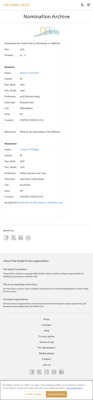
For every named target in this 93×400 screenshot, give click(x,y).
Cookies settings (34, 394)
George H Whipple (29, 149)
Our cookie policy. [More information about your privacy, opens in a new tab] (74, 388)
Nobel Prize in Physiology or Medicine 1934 (40, 202)
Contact (46, 325)
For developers (46, 347)
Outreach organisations (15, 299)
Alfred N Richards (29, 73)
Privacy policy (46, 336)
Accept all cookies (56, 394)
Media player (46, 353)
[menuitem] (46, 319)
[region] (46, 390)
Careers (46, 359)
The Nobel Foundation (15, 269)
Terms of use (46, 342)
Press (47, 319)
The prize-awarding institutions (20, 284)
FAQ (46, 330)
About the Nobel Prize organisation (26, 261)
